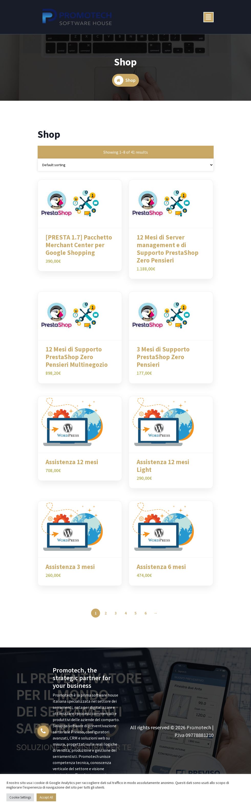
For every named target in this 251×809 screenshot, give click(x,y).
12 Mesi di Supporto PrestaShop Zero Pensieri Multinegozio (77, 360)
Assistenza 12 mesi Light (163, 469)
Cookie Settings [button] (20, 797)
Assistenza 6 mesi (161, 571)
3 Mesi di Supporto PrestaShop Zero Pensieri (163, 360)
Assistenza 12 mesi (72, 466)
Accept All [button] (46, 797)
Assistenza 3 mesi (70, 571)
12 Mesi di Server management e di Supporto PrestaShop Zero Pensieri (168, 252)
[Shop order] (126, 168)
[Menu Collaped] (208, 17)
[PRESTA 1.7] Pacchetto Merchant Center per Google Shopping (79, 248)
